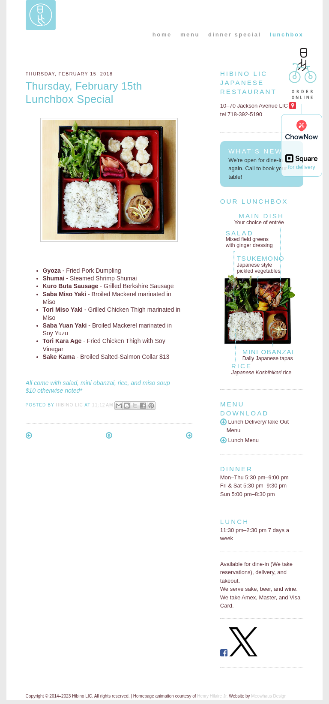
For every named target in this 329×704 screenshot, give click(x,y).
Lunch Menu (239, 440)
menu (190, 34)
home (162, 34)
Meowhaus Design (268, 696)
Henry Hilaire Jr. (212, 696)
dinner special (234, 34)
